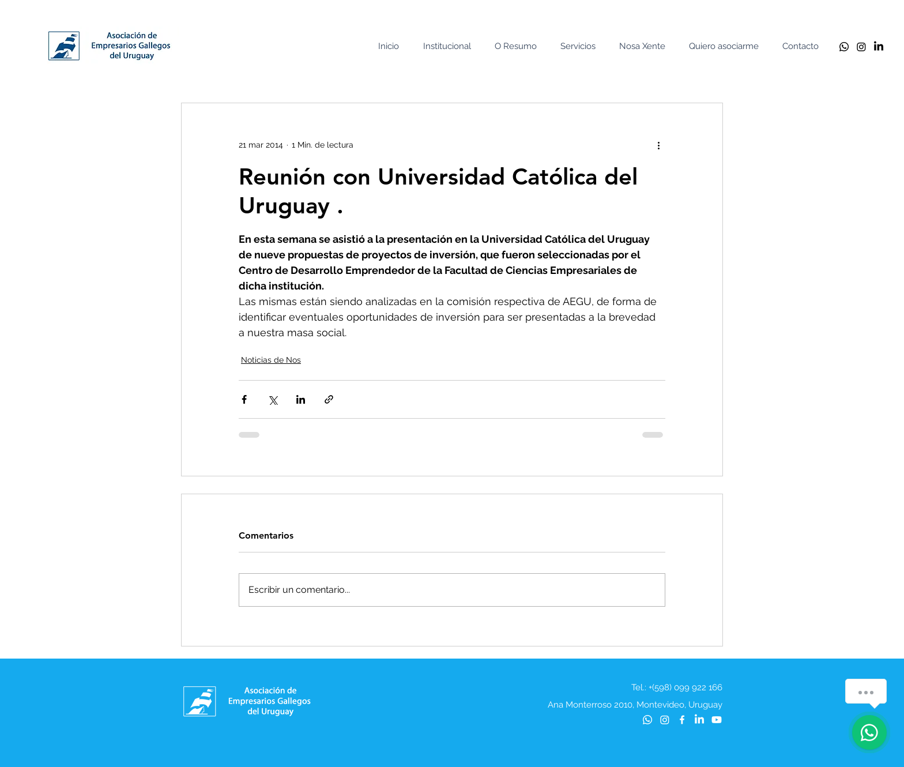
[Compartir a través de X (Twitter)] (272, 399)
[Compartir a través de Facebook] (244, 399)
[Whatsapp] (844, 46)
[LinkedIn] (878, 46)
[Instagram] (861, 46)
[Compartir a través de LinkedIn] (300, 399)
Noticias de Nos (271, 359)
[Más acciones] (658, 145)
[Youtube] (716, 719)
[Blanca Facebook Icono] (682, 719)
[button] (449, 46)
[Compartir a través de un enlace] (328, 399)
